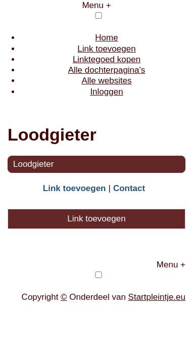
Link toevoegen (106, 49)
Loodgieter (33, 164)
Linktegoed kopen (106, 59)
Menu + (96, 5)
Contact (129, 188)
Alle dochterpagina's (107, 70)
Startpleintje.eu (156, 297)
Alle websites (106, 80)
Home (106, 37)
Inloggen (106, 92)
